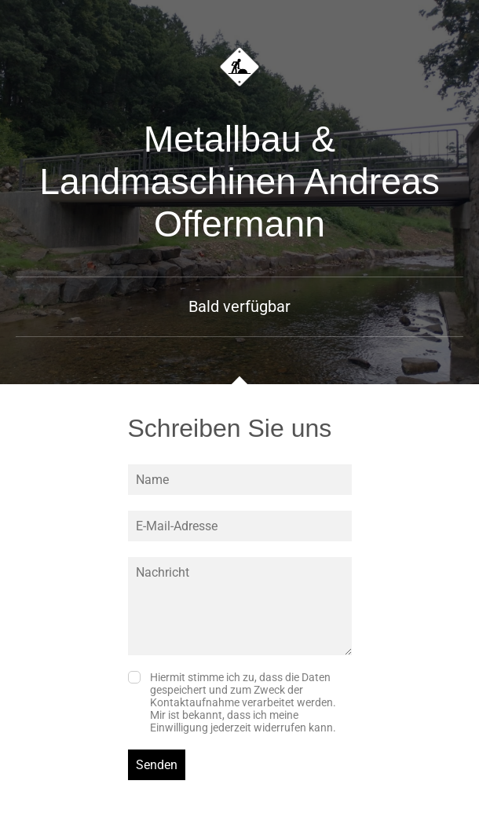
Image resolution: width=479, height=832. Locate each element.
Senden (156, 764)
